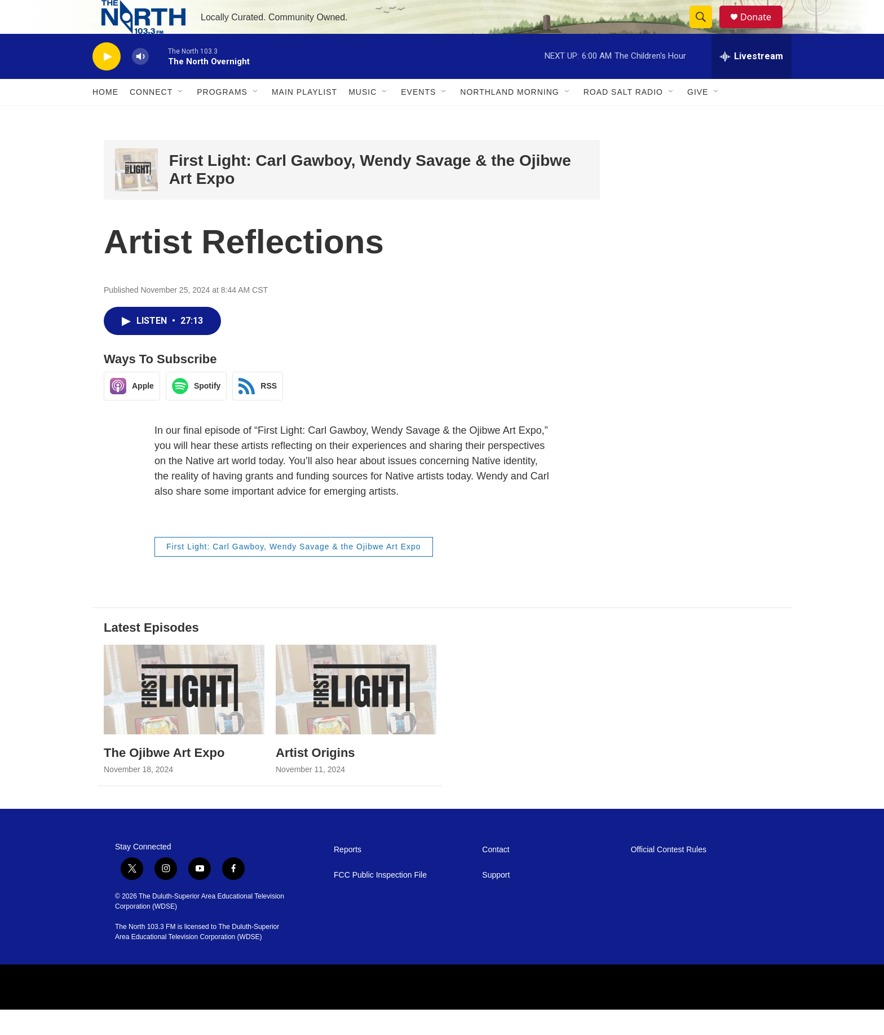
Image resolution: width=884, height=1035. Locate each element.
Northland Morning (509, 117)
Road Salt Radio (623, 117)
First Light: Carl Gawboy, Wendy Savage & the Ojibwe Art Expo (293, 571)
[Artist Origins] (356, 715)
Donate (762, 30)
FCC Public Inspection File (380, 900)
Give (697, 117)
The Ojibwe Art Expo (164, 778)
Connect (151, 117)
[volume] (140, 82)
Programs (222, 117)
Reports (347, 875)
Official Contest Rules (668, 875)
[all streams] (751, 81)
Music (362, 117)
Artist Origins (315, 778)
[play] (107, 82)
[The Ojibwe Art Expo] (184, 715)
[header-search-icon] (706, 30)
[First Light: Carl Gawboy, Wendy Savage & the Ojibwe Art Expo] (136, 195)
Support (496, 900)
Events (418, 117)
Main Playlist (304, 117)
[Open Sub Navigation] (180, 117)
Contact (495, 875)
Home (105, 117)
